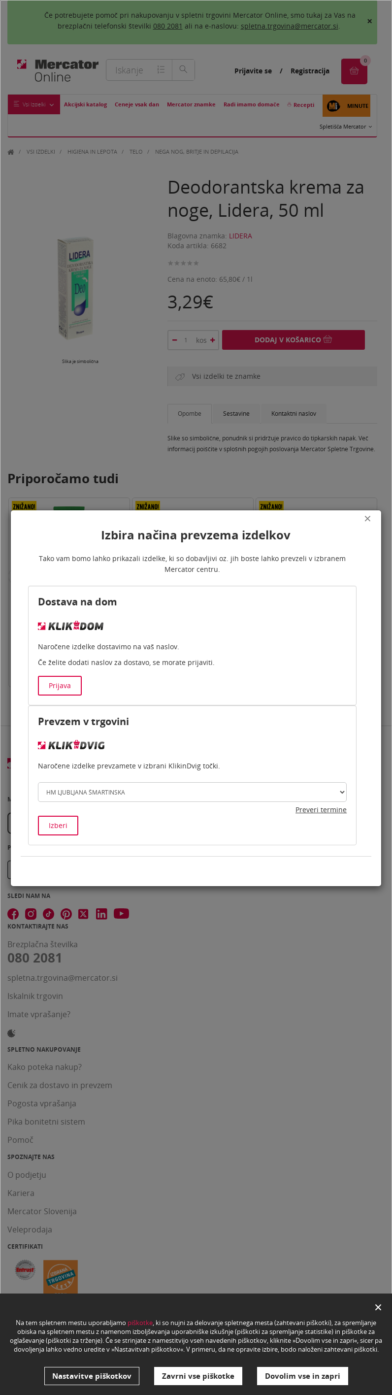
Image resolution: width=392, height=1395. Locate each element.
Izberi (58, 825)
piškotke (140, 1323)
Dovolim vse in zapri (302, 1376)
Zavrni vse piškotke (198, 1376)
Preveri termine (321, 809)
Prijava (60, 685)
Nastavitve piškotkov (91, 1376)
